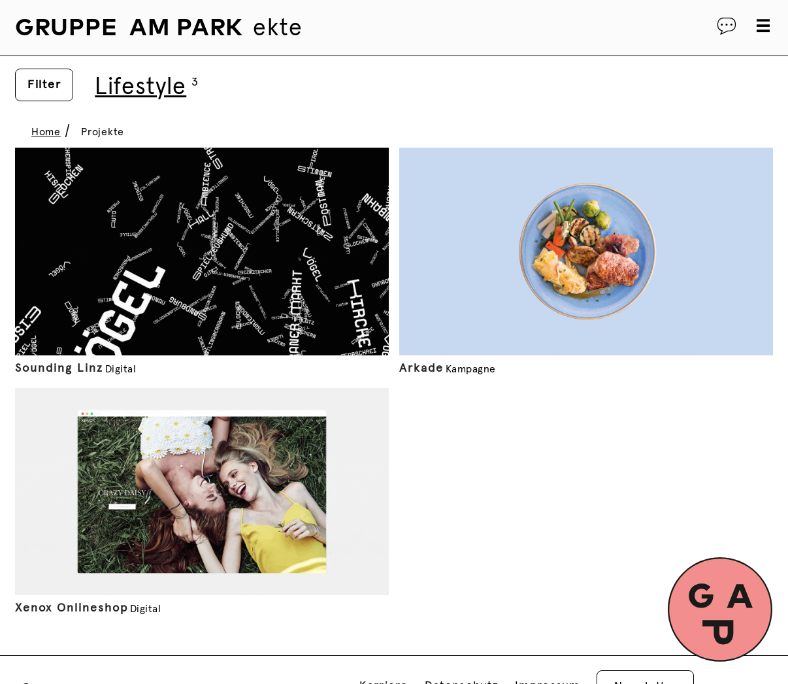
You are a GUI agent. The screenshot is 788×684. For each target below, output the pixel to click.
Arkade (421, 368)
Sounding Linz (59, 368)
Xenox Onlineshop (71, 608)
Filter (44, 85)
